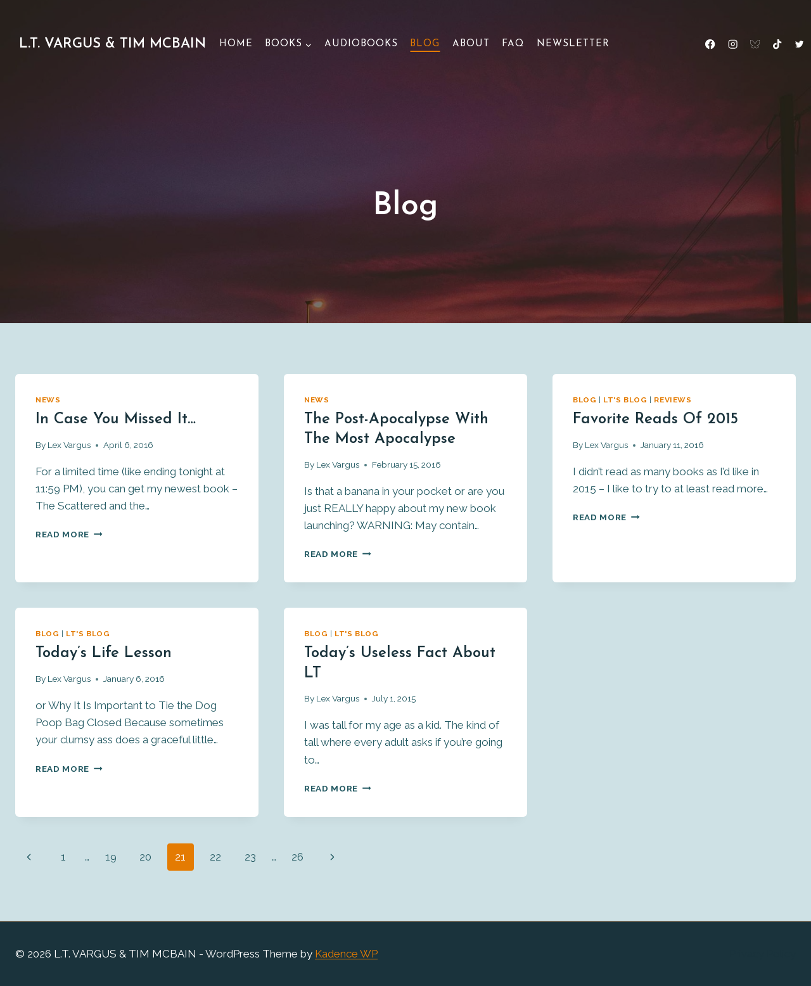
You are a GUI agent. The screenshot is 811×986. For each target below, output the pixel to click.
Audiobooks (361, 44)
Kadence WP (346, 953)
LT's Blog (625, 399)
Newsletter (573, 44)
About (471, 44)
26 (297, 856)
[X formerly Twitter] (799, 44)
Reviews (672, 399)
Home (236, 44)
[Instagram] (733, 44)
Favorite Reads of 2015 (655, 419)
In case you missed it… (115, 419)
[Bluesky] (755, 44)
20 (145, 856)
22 (215, 856)
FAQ (513, 44)
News (47, 399)
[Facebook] (710, 44)
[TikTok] (777, 44)
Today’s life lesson (103, 653)
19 (111, 856)
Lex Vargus (69, 445)
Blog (425, 44)
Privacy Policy (762, 953)
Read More (69, 534)
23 (250, 856)
